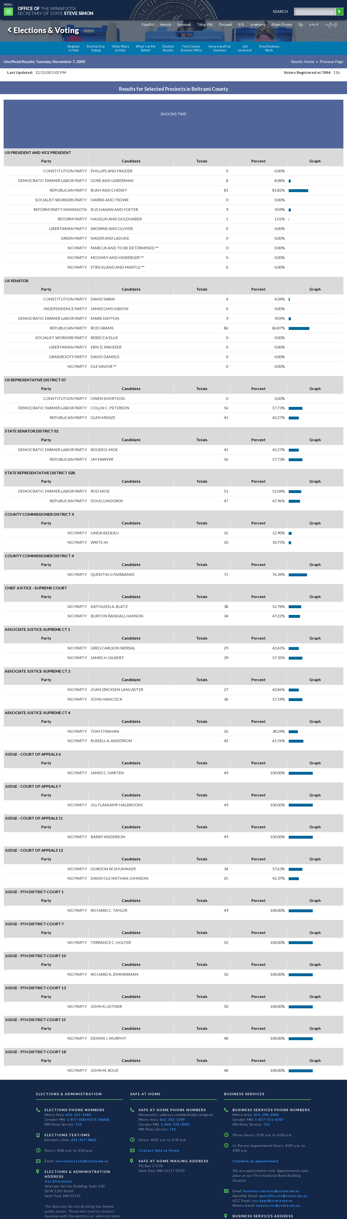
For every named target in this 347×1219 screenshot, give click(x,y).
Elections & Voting (42, 30)
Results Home (302, 61)
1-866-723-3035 (175, 1124)
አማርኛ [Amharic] (314, 24)
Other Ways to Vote (120, 48)
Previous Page (331, 61)
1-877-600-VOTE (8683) (88, 1119)
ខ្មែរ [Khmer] (301, 24)
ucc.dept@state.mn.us (272, 1200)
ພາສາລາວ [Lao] (258, 24)
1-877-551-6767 (269, 1119)
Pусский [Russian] (225, 24)
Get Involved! (245, 48)
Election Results (168, 48)
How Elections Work (269, 48)
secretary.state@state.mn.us (81, 1161)
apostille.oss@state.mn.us (282, 1196)
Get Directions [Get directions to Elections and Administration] (58, 1181)
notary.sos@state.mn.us (277, 1205)
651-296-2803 (266, 1115)
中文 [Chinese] (241, 24)
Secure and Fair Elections (220, 48)
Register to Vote (74, 48)
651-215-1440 (78, 1115)
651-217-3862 (83, 1140)
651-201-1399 (172, 1119)
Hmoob (165, 24)
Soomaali (184, 24)
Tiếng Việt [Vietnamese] (205, 24)
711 (78, 1124)
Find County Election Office (191, 48)
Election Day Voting (96, 48)
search (280, 11)
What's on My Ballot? (146, 48)
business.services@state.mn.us (271, 1191)
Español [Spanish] (148, 24)
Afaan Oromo (282, 24)
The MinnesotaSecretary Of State (55, 11)
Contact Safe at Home (159, 1150)
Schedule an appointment (256, 1161)
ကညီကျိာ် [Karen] (331, 24)
